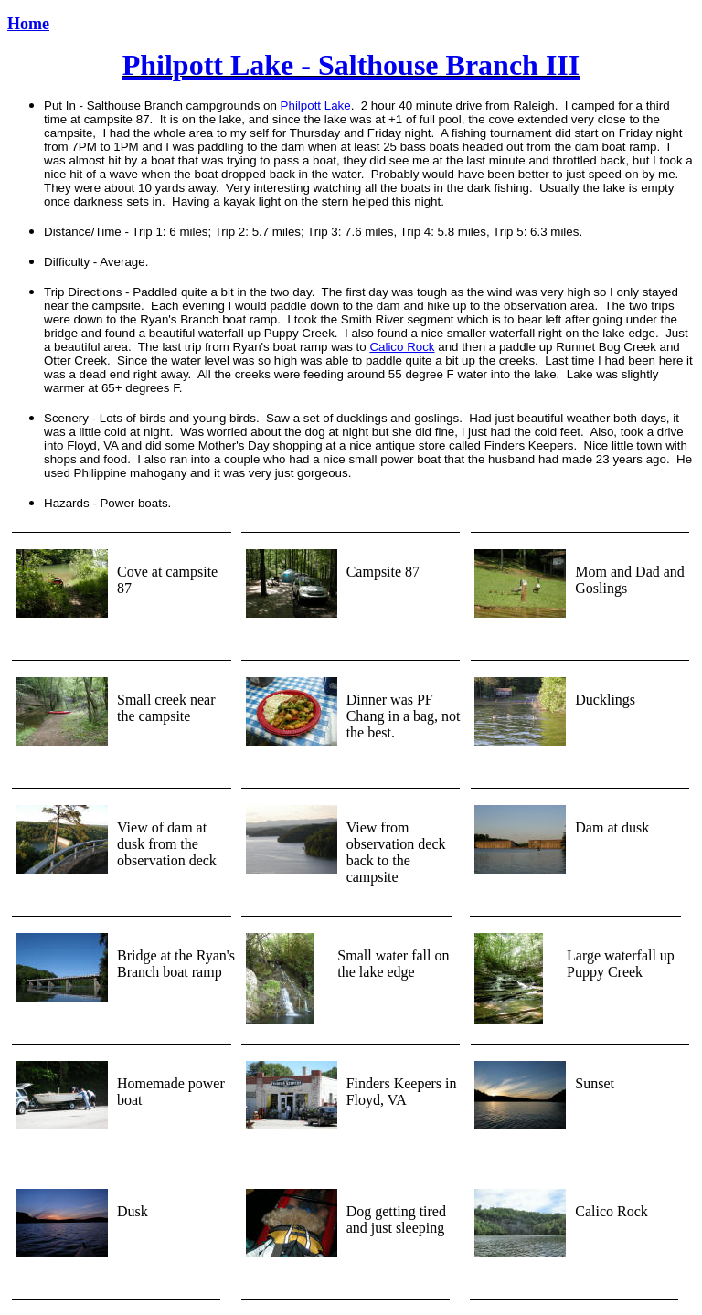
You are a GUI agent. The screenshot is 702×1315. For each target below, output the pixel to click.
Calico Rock (401, 347)
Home (28, 24)
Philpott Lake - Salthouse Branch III (351, 64)
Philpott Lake (316, 105)
